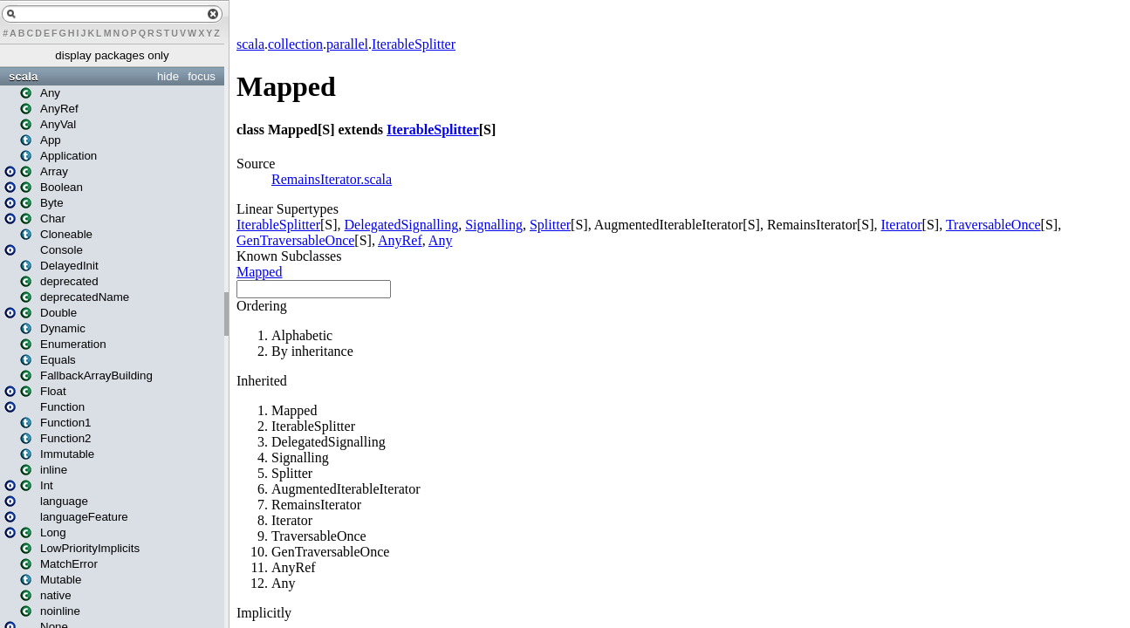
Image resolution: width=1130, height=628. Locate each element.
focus (202, 76)
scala (23, 76)
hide (168, 76)
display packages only (111, 55)
